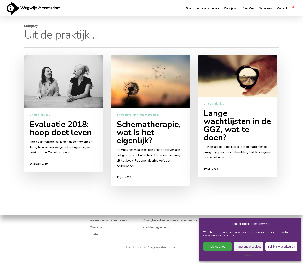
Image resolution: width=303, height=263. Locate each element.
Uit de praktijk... (40, 114)
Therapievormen (127, 115)
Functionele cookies (248, 246)
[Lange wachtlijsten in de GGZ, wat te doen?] (237, 118)
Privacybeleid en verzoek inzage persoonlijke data (176, 220)
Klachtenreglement (156, 227)
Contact (95, 234)
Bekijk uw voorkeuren (281, 246)
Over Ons (96, 227)
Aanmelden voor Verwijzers (108, 220)
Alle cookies (217, 246)
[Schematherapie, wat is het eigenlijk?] (150, 121)
